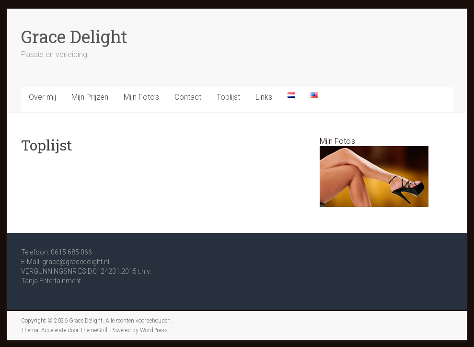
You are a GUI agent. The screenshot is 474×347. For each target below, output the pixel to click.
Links (263, 97)
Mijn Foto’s (141, 97)
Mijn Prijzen (89, 97)
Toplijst (228, 97)
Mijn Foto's (337, 141)
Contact (187, 97)
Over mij (42, 97)
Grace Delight (74, 36)
